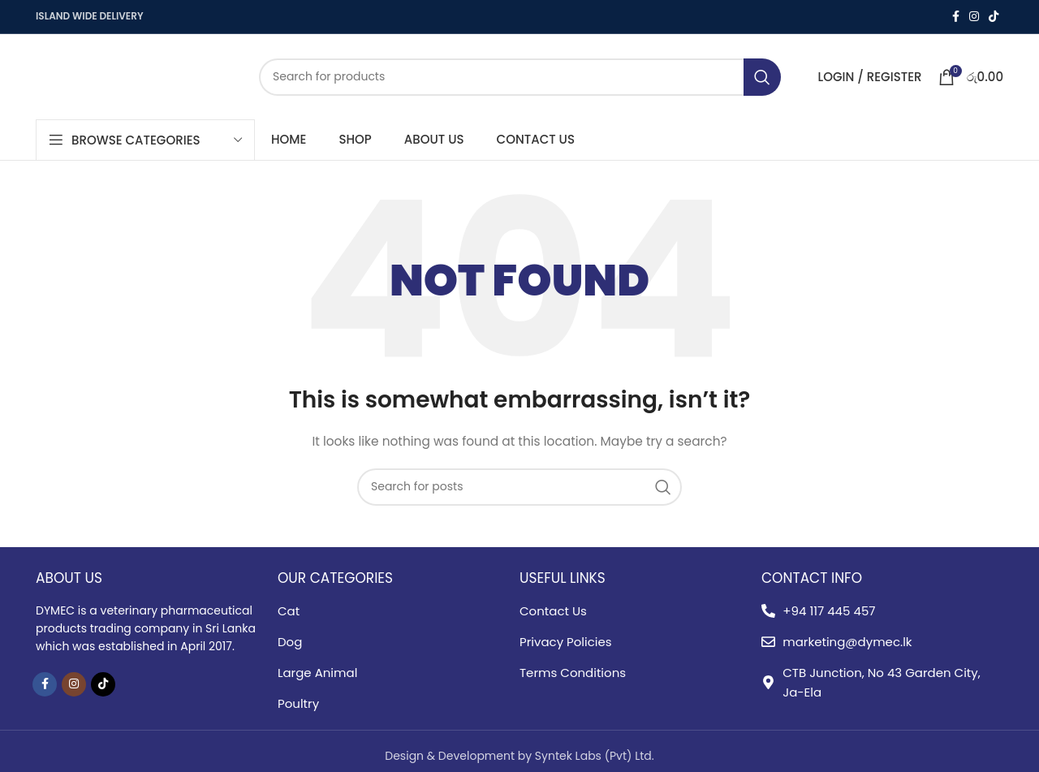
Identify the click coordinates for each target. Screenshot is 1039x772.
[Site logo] (135, 75)
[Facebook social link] (955, 17)
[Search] (520, 77)
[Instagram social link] (974, 17)
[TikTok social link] (993, 17)
